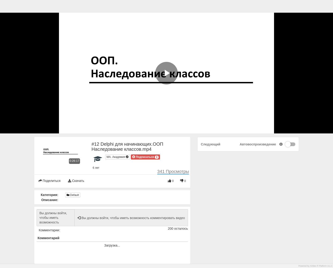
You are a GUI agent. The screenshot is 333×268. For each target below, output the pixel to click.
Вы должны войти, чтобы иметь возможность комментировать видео (56, 217)
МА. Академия (118, 157)
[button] (145, 157)
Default (73, 195)
